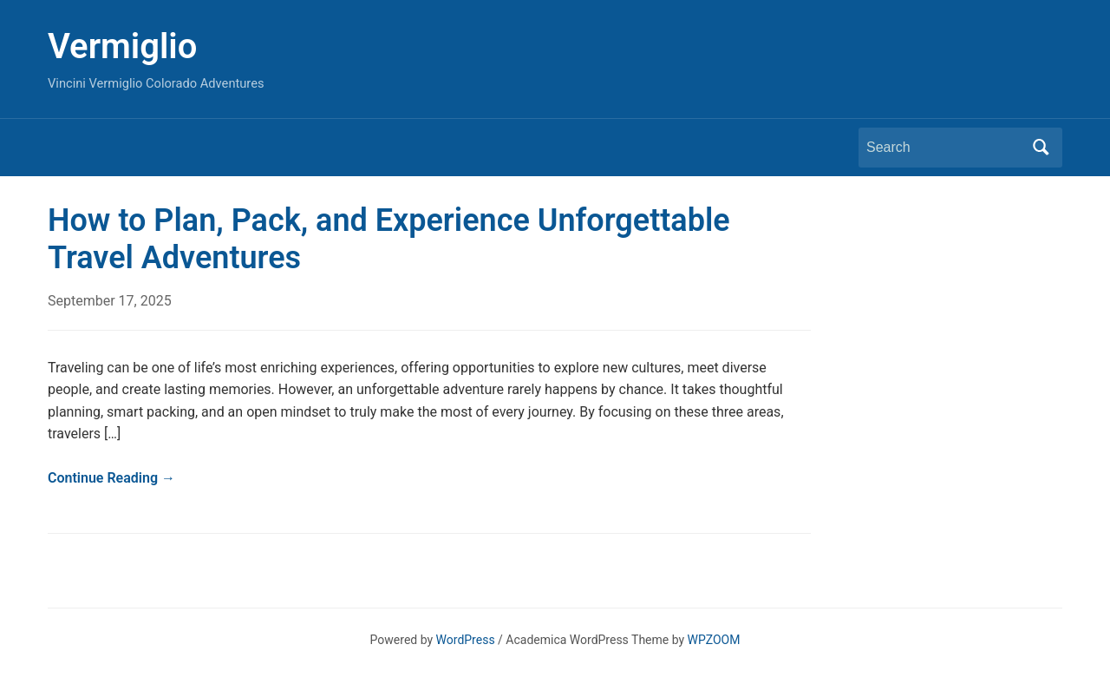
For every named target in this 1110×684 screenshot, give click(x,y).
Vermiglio (122, 46)
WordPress (465, 640)
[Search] (944, 147)
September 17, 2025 (110, 301)
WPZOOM (714, 640)
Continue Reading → (111, 478)
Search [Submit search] (1041, 147)
